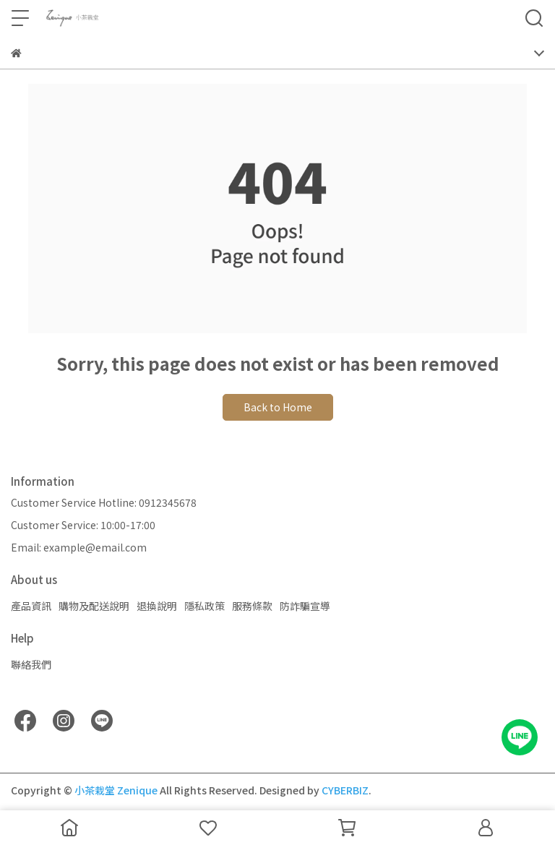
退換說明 (157, 606)
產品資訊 (31, 606)
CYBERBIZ (345, 790)
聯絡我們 (31, 664)
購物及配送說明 (94, 606)
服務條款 (252, 606)
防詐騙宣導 (305, 606)
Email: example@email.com (79, 547)
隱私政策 (204, 606)
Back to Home (278, 407)
